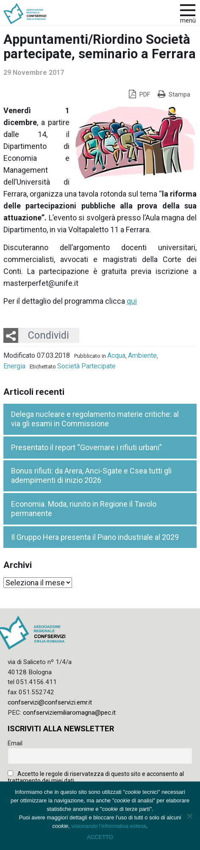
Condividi (48, 335)
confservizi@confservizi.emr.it (50, 702)
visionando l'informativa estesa (108, 826)
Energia (14, 366)
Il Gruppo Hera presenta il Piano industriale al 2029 (95, 537)
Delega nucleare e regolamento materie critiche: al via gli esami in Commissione (95, 419)
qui (132, 301)
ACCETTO (100, 837)
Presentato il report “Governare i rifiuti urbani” (86, 447)
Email (15, 743)
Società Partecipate (86, 366)
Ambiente (142, 355)
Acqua (116, 355)
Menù (188, 20)
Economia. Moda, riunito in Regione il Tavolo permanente (83, 508)
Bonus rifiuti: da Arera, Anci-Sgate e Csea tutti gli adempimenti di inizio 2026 (91, 475)
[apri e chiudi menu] (187, 9)
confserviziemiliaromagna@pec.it (69, 712)
